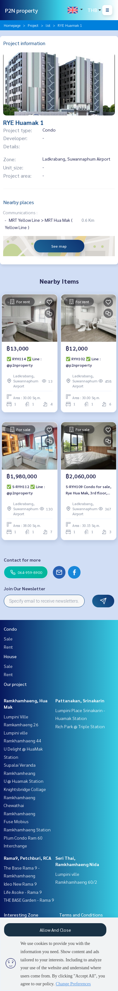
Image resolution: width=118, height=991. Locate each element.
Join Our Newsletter (24, 588)
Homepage (12, 25)
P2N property (21, 10)
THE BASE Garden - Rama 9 (29, 900)
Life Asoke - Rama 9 (23, 892)
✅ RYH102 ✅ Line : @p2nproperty (83, 362)
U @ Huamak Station (23, 781)
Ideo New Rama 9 (20, 884)
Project (33, 25)
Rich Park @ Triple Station (80, 726)
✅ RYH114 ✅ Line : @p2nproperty (24, 362)
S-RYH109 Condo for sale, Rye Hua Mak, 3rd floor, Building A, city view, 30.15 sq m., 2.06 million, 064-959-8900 (88, 490)
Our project (15, 684)
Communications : (20, 212)
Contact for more (22, 560)
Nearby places (18, 202)
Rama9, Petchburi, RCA (27, 858)
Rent (8, 647)
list (48, 25)
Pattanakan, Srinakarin (79, 700)
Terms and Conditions (81, 914)
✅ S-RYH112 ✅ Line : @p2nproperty (26, 489)
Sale (8, 638)
